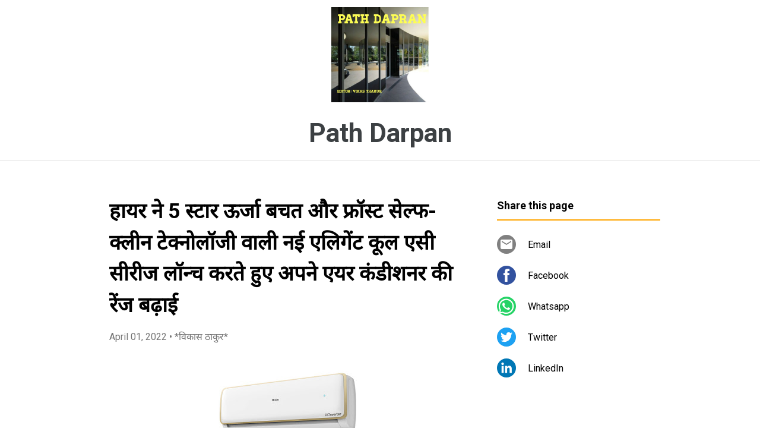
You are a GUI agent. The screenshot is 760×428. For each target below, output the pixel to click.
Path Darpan (380, 133)
